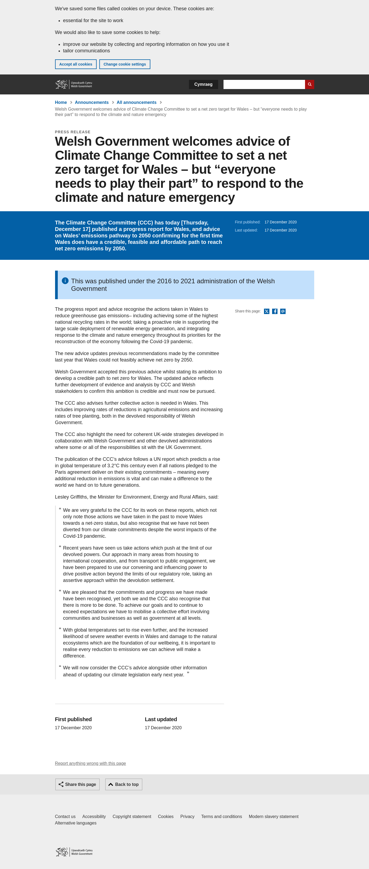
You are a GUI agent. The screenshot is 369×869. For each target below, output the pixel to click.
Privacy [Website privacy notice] (187, 816)
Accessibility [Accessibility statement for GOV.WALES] (94, 816)
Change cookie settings (125, 64)
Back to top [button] (127, 784)
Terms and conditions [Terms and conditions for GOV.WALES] (221, 816)
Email (283, 312)
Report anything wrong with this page (90, 763)
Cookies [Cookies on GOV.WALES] (166, 816)
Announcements (92, 102)
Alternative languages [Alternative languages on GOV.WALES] (76, 823)
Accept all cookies (75, 64)
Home (61, 102)
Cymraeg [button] (203, 84)
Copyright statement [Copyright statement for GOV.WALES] (132, 816)
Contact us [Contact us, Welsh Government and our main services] (65, 816)
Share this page (80, 784)
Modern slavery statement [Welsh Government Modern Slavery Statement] (274, 816)
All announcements (137, 102)
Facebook (274, 312)
